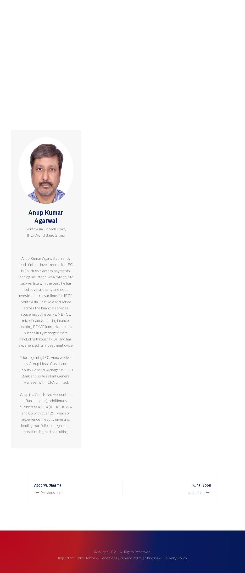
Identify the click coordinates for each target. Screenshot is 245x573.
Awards (141, 13)
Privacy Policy (131, 558)
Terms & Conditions (101, 558)
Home (126, 13)
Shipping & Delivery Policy (166, 558)
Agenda (158, 13)
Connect (224, 13)
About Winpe (202, 13)
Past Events (178, 13)
